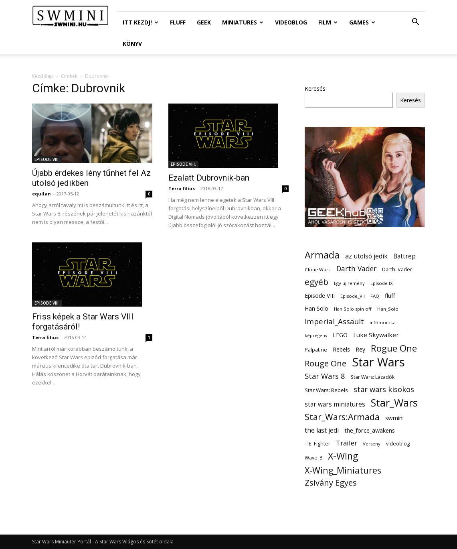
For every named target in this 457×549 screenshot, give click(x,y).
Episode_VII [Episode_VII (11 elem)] (352, 296)
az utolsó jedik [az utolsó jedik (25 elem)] (366, 256)
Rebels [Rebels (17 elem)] (341, 349)
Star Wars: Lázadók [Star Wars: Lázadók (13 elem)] (372, 377)
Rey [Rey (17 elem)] (360, 349)
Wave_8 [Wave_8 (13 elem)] (313, 457)
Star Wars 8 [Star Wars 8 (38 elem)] (325, 376)
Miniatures (242, 22)
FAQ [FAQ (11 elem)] (374, 296)
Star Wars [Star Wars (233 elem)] (378, 362)
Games (362, 22)
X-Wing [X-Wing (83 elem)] (343, 456)
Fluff (178, 22)
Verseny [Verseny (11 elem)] (371, 444)
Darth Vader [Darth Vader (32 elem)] (356, 268)
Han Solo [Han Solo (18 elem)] (316, 308)
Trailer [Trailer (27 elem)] (346, 443)
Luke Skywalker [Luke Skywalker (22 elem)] (376, 335)
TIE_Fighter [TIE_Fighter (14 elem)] (317, 443)
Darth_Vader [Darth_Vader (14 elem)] (397, 269)
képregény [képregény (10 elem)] (316, 335)
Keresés (315, 88)
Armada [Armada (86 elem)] (322, 255)
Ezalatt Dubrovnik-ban (208, 178)
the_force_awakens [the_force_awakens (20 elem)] (369, 430)
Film (328, 22)
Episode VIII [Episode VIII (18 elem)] (320, 295)
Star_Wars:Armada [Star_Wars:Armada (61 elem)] (342, 417)
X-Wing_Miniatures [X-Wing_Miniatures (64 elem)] (343, 470)
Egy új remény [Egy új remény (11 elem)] (349, 283)
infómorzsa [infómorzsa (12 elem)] (383, 322)
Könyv (132, 43)
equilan (41, 194)
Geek (204, 22)
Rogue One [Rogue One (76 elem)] (394, 348)
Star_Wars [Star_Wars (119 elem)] (394, 403)
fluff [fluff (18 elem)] (390, 295)
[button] (415, 22)
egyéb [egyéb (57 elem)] (316, 282)
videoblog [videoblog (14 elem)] (398, 443)
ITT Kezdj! (140, 22)
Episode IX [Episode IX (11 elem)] (381, 283)
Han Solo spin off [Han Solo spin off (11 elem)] (353, 309)
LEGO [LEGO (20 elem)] (340, 335)
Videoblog (291, 22)
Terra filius (181, 188)
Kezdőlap (42, 76)
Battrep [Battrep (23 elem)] (404, 256)
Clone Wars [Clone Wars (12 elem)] (318, 269)
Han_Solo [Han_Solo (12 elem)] (387, 309)
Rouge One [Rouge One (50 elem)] (325, 363)
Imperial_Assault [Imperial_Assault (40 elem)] (334, 321)
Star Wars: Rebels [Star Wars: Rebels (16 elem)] (326, 390)
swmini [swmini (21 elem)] (394, 418)
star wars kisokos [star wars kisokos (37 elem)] (384, 389)
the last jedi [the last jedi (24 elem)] (322, 430)
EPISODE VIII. (47, 159)
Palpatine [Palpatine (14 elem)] (316, 349)
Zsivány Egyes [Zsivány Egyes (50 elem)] (331, 482)
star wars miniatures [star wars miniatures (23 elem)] (335, 404)
